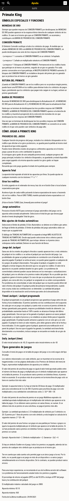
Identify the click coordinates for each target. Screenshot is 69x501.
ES (65, 3)
